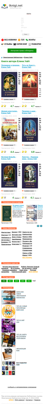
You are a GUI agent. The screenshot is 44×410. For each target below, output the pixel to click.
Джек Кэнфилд (17, 209)
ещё (34, 280)
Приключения (6, 244)
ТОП (22, 40)
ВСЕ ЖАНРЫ (27, 257)
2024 (16, 281)
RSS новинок (19, 400)
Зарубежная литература (21, 239)
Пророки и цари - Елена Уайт (29, 112)
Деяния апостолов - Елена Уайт (9, 112)
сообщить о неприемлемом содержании (22, 387)
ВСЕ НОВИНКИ (10, 40)
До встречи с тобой (29, 268)
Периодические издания (31, 239)
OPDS (11, 400)
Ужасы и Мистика (29, 253)
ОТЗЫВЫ (8, 44)
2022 (29, 281)
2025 (10, 281)
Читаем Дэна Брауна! (10, 267)
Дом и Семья (17, 237)
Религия (25, 246)
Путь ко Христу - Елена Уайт (29, 66)
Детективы (5, 240)
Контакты (29, 400)
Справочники (27, 250)
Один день (23, 270)
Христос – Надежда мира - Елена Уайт (30, 158)
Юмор (24, 255)
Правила (37, 400)
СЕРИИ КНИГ (21, 44)
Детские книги (17, 235)
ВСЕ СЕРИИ (33, 272)
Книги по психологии (30, 232)
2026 (3, 281)
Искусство (16, 241)
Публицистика (27, 243)
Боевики (4, 242)
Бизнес (14, 232)
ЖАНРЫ (32, 40)
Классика (15, 244)
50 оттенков (15, 268)
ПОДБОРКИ (36, 44)
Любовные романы (8, 237)
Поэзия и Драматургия (31, 241)
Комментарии (8, 99)
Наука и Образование (30, 237)
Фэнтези (4, 235)
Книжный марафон (9, 270)
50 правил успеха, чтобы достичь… (18, 206)
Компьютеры (27, 234)
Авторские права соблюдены (22, 50)
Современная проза (30, 248)
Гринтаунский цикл (19, 272)
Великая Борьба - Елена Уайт (8, 158)
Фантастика (5, 232)
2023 (22, 281)
